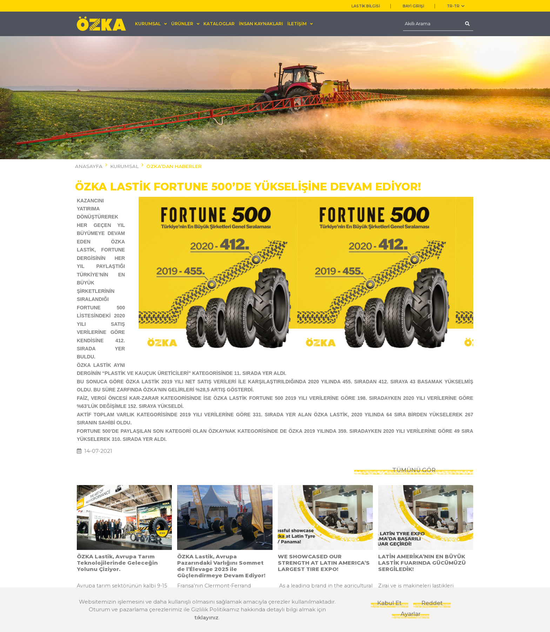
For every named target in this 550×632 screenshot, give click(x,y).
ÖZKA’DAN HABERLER (174, 166)
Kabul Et (389, 602)
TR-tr (455, 6)
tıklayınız (207, 617)
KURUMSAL (124, 166)
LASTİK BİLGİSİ (365, 6)
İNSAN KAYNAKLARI (261, 23)
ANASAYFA (88, 166)
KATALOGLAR (219, 23)
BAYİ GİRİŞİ (413, 6)
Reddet (432, 602)
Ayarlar (411, 613)
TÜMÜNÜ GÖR (414, 385)
